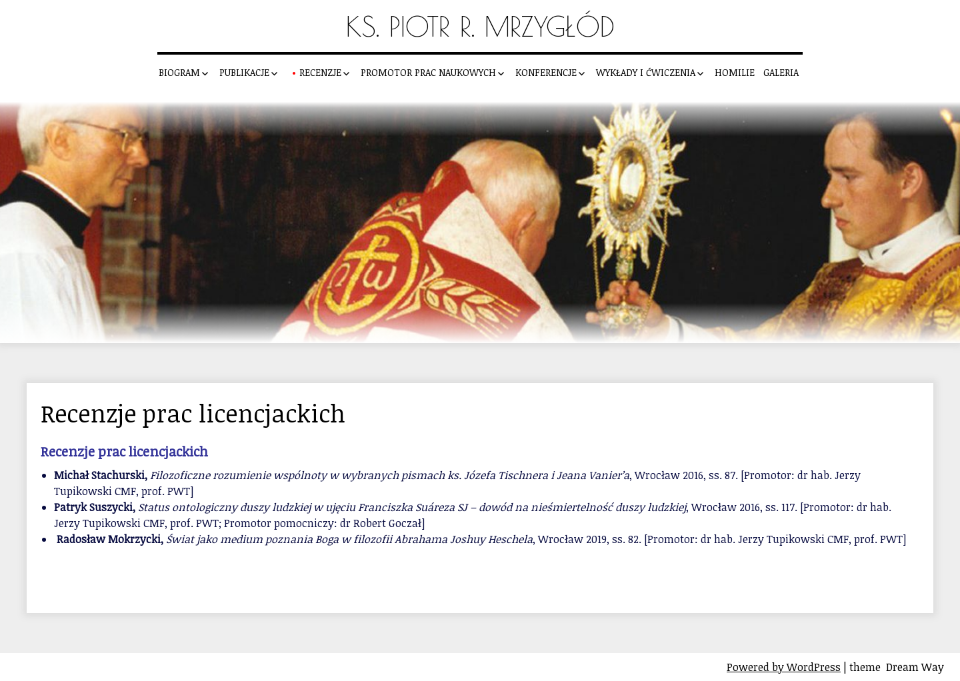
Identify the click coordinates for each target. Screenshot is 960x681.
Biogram (179, 72)
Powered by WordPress (784, 667)
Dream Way (915, 667)
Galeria (781, 72)
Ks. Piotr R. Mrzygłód (480, 26)
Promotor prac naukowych (428, 72)
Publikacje (244, 72)
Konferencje (546, 72)
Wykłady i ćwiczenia (645, 72)
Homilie (735, 72)
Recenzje (320, 72)
